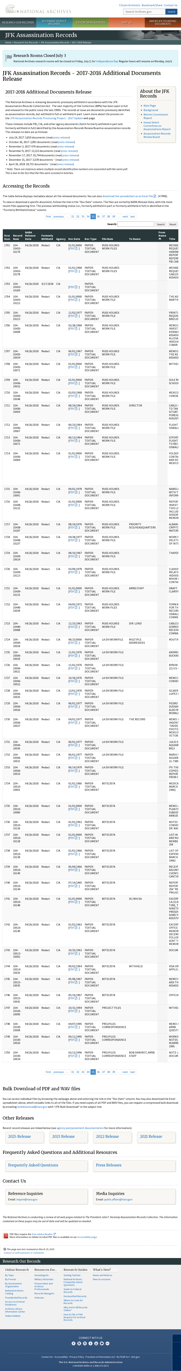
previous (59, 216)
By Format (10, 1279)
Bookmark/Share (152, 5)
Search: (112, 224)
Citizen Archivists (129, 5)
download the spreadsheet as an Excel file (128, 196)
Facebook (73, 1343)
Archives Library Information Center (15, 1310)
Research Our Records (18, 22)
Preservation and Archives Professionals (43, 1286)
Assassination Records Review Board (157, 135)
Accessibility (61, 1356)
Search (171, 11)
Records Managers (44, 1293)
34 (88, 216)
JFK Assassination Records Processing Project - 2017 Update (46, 118)
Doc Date (74, 239)
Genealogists (41, 1275)
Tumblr (90, 1343)
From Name (162, 235)
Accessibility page (87, 1237)
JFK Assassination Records (54, 42)
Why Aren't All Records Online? (75, 1309)
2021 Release (151, 1136)
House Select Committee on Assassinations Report (157, 126)
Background (151, 110)
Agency (61, 239)
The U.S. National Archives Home (38, 8)
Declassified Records (75, 1296)
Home (8, 42)
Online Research (17, 1269)
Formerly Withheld (47, 237)
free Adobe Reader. (44, 1234)
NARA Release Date (30, 236)
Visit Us (127, 22)
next (125, 216)
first (48, 216)
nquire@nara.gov (27, 1199)
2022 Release (107, 1136)
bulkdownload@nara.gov (32, 1106)
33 (82, 216)
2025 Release (19, 1136)
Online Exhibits (13, 1315)
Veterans (39, 1297)
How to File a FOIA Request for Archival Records (74, 1317)
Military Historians (43, 1279)
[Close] (177, 1338)
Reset (173, 224)
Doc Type (91, 239)
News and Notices (102, 1275)
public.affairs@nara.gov (118, 1199)
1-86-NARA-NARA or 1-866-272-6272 (90, 1365)
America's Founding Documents (162, 22)
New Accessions (101, 1279)
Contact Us (170, 5)
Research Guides (75, 1269)
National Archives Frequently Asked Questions (73, 1282)
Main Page (150, 105)
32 (77, 216)
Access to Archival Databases (15, 1303)
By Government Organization (13, 1285)
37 (103, 216)
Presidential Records (16, 1297)
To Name (135, 239)
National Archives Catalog (14, 1292)
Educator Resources (90, 22)
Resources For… (45, 1269)
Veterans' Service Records (54, 22)
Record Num (17, 237)
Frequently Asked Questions (33, 1165)
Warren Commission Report (156, 116)
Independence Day (107, 61)
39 (113, 216)
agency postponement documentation (80, 1128)
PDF (71, 248)
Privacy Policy (76, 1356)
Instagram (85, 1343)
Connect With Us (90, 1338)
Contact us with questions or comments (24, 1252)
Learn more (152, 1364)
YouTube (96, 1343)
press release (61, 137)
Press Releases (108, 1165)
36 (98, 216)
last (132, 216)
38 (108, 216)
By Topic (9, 1275)
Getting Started (72, 1275)
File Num (107, 239)
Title (172, 239)
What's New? (102, 1269)
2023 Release (63, 1136)
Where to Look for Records (73, 1302)
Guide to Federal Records (72, 1291)
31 (72, 216)
